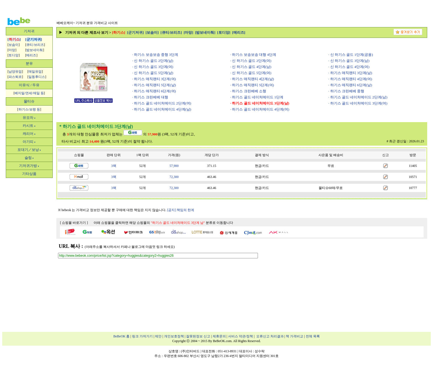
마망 (12, 50)
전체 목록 (313, 336)
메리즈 (31, 55)
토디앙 (14, 55)
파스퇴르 (15, 77)
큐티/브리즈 (35, 45)
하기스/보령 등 (29, 109)
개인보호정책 (174, 336)
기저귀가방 (29, 166)
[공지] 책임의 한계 (180, 210)
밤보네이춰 (34, 50)
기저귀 (29, 31)
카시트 (29, 126)
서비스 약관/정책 (240, 336)
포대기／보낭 (29, 150)
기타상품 (29, 174)
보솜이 (14, 45)
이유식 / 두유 (29, 85)
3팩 (113, 166)
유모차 (29, 118)
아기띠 (29, 142)
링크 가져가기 (142, 336)
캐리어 (29, 134)
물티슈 (29, 101)
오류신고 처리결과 (270, 336)
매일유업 (35, 72)
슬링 (29, 158)
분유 (29, 63)
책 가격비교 (294, 336)
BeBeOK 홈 (121, 336)
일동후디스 (36, 77)
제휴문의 (219, 336)
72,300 (174, 177)
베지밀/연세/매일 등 (29, 93)
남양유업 (15, 72)
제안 (158, 336)
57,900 (174, 166)
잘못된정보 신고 (198, 336)
